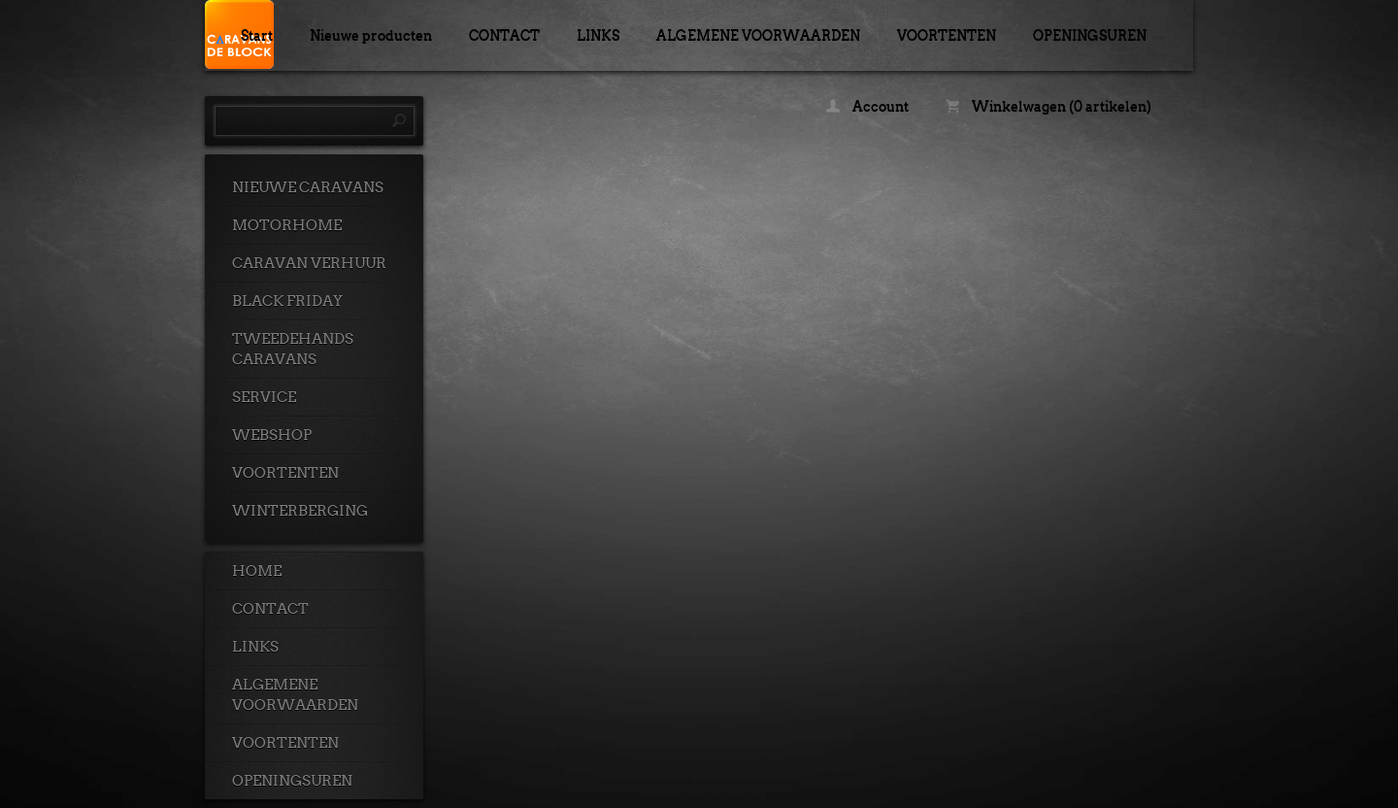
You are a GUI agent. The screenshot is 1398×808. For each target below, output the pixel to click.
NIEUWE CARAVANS (307, 187)
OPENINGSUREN (1090, 35)
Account (867, 106)
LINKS (598, 35)
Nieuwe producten (371, 35)
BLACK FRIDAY (287, 301)
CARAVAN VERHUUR (309, 263)
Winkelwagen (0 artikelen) (1048, 106)
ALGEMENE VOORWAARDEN (758, 35)
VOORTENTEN (946, 35)
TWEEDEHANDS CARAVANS (292, 349)
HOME (257, 571)
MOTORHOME (287, 225)
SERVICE (264, 397)
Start (257, 35)
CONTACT (504, 35)
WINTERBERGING (300, 511)
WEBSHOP (272, 435)
